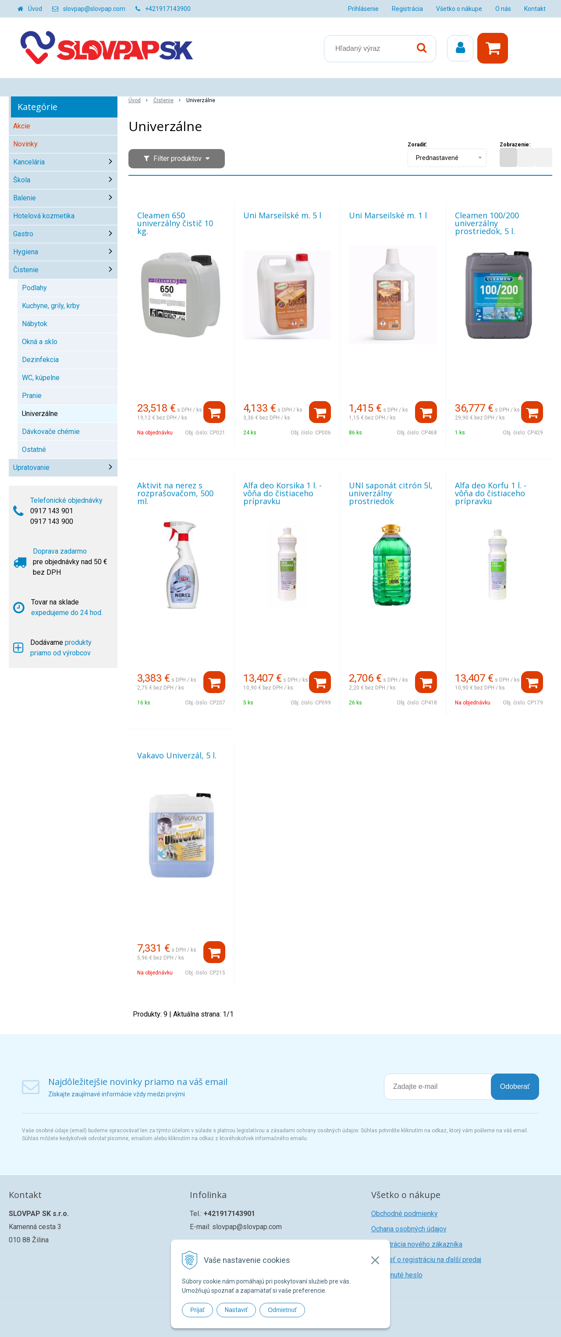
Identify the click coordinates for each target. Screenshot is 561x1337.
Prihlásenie (363, 8)
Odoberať (515, 1086)
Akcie (21, 126)
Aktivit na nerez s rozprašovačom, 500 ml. (175, 493)
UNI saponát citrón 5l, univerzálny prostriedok (391, 493)
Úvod (35, 8)
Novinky (25, 144)
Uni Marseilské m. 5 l (282, 215)
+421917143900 (168, 8)
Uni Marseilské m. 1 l (388, 215)
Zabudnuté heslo (397, 1275)
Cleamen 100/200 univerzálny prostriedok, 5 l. (487, 223)
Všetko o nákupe (459, 8)
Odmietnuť (282, 1309)
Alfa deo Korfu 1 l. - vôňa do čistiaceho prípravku (490, 493)
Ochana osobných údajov (409, 1229)
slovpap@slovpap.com (94, 8)
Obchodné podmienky (404, 1213)
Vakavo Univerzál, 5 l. (177, 755)
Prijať (197, 1309)
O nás (503, 8)
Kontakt (535, 8)
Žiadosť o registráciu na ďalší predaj (426, 1259)
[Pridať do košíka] (214, 412)
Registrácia (407, 8)
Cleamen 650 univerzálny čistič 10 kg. (175, 223)
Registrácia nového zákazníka (416, 1244)
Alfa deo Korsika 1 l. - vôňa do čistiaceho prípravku (282, 493)
